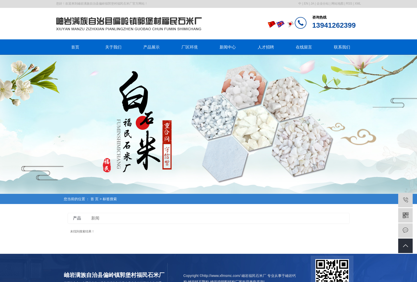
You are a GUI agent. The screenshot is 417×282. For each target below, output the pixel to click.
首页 (75, 47)
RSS (349, 3)
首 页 (94, 199)
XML (358, 3)
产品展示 (151, 47)
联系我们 (342, 47)
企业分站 (323, 3)
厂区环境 (189, 47)
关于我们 (113, 47)
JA (312, 3)
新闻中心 (228, 47)
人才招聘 (266, 47)
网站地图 (337, 3)
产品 (77, 218)
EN (306, 3)
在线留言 (304, 47)
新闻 (95, 218)
